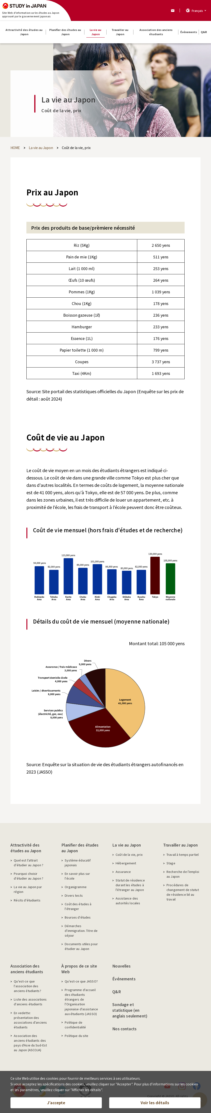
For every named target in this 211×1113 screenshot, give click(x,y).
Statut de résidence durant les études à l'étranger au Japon (130, 885)
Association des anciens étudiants (26, 968)
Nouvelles (121, 966)
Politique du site (76, 1035)
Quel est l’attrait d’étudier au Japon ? (28, 862)
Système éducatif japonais (78, 862)
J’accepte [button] (56, 1102)
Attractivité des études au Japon (25, 847)
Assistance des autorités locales (128, 900)
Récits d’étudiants (27, 900)
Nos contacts (124, 1028)
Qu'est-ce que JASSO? (81, 981)
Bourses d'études (78, 917)
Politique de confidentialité (75, 1024)
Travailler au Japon (180, 845)
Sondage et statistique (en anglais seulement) (129, 1010)
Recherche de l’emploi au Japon (183, 874)
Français (197, 11)
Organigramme (76, 887)
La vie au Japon (126, 845)
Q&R (116, 991)
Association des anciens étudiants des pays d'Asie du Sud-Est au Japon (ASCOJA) (30, 1042)
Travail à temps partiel (183, 854)
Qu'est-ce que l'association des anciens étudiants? (27, 986)
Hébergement (126, 863)
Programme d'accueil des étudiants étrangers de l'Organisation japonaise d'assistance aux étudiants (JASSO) (81, 1001)
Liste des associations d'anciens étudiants (30, 1001)
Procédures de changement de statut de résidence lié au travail (183, 892)
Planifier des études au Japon (79, 847)
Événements (124, 979)
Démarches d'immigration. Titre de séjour (81, 931)
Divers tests (74, 895)
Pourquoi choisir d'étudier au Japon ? (28, 876)
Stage (171, 863)
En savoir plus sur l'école (77, 876)
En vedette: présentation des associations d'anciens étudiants (30, 1020)
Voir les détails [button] (155, 1102)
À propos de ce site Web (79, 968)
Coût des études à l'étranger (78, 906)
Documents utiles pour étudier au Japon (81, 946)
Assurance (123, 871)
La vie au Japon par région (28, 889)
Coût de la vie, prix (129, 854)
